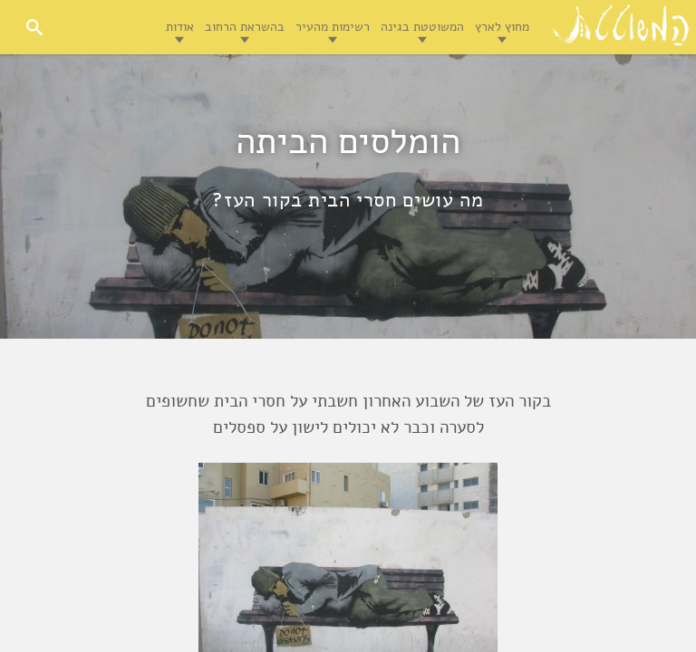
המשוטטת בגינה (422, 26)
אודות (180, 26)
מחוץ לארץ (502, 26)
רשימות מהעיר (332, 26)
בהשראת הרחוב (245, 26)
